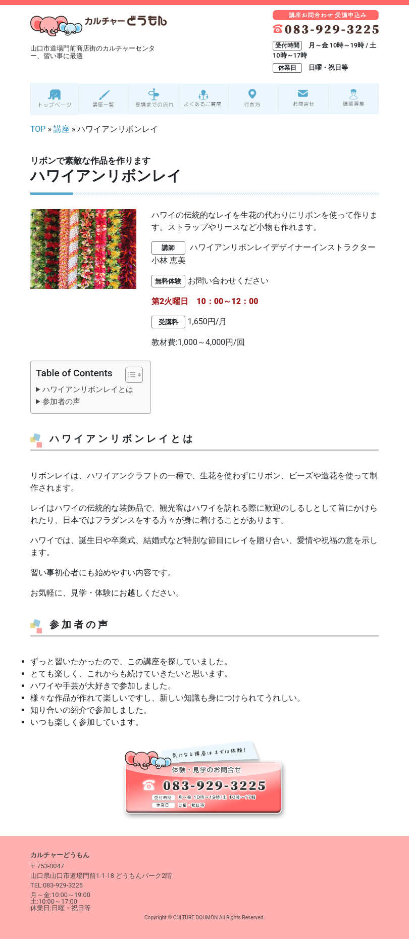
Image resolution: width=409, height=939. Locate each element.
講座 (62, 129)
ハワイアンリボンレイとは (87, 389)
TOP (37, 129)
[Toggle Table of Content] (129, 374)
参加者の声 (61, 401)
